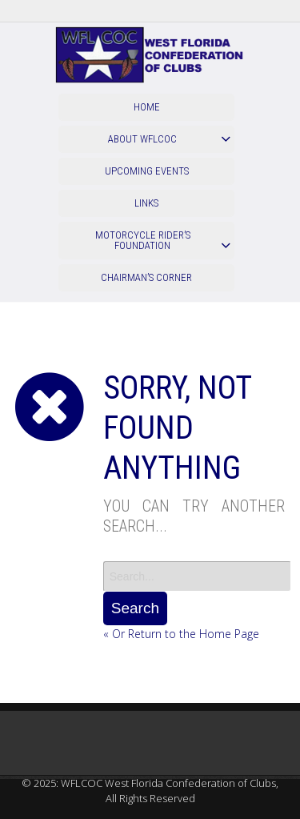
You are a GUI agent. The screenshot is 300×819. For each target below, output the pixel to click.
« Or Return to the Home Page (181, 633)
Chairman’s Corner (146, 277)
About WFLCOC (142, 139)
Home (147, 107)
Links (146, 203)
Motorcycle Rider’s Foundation (142, 240)
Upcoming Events (147, 171)
